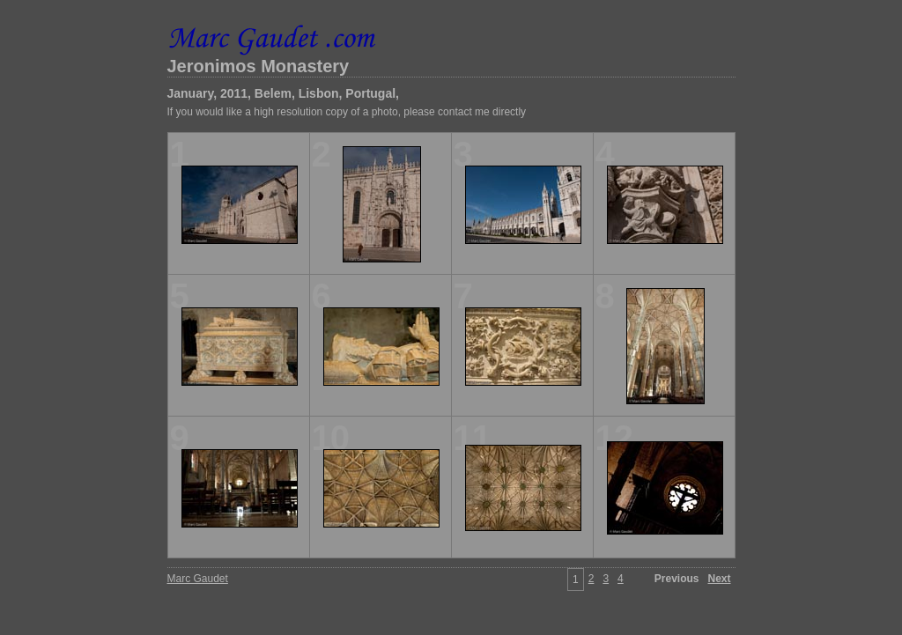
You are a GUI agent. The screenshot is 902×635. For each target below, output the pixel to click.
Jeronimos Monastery (258, 66)
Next (718, 578)
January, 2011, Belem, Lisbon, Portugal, (283, 93)
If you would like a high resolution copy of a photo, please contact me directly (347, 112)
